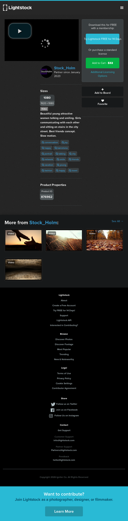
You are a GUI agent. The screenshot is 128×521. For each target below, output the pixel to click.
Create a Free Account (64, 305)
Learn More (64, 511)
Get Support (64, 430)
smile (61, 159)
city (72, 153)
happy (46, 148)
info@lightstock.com (64, 440)
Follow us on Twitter (66, 404)
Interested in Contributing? (64, 325)
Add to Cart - (102, 63)
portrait (47, 153)
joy (65, 142)
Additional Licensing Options (103, 74)
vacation (47, 164)
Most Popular (64, 349)
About (64, 300)
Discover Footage (64, 344)
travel (73, 170)
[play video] (19, 30)
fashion (47, 170)
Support (64, 315)
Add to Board (102, 91)
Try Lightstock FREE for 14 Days (102, 39)
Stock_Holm (64, 68)
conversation (50, 142)
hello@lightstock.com (64, 460)
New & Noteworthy (64, 359)
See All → (117, 221)
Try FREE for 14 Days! (64, 310)
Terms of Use (64, 373)
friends (74, 159)
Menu (122, 8)
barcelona (61, 148)
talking (60, 153)
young (61, 164)
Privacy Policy (64, 378)
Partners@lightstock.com (64, 450)
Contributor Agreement (64, 388)
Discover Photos (64, 339)
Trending (64, 354)
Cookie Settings (64, 383)
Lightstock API (64, 320)
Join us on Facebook (67, 409)
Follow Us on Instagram (67, 415)
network (47, 159)
